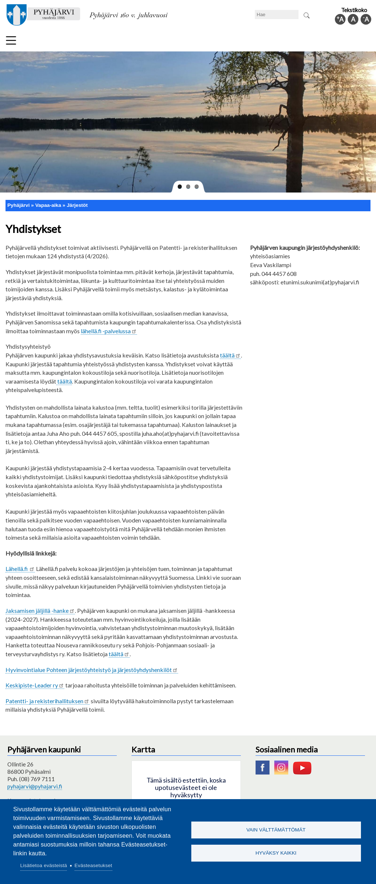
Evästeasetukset (93, 865)
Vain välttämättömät (276, 829)
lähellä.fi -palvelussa (109, 330)
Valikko (11, 40)
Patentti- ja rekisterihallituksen (48, 700)
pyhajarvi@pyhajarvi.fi (34, 786)
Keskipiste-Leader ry (35, 685)
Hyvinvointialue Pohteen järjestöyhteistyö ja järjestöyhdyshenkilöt (92, 669)
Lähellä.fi (20, 568)
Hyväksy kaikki (276, 853)
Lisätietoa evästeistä (43, 865)
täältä (230, 355)
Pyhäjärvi (18, 205)
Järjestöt (77, 205)
